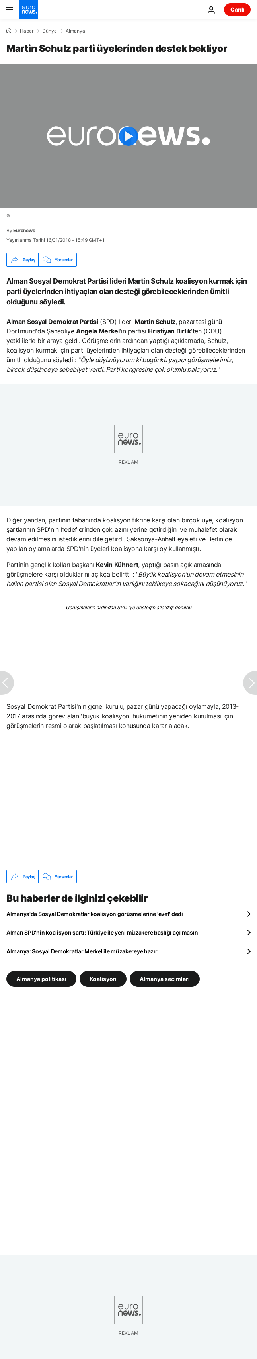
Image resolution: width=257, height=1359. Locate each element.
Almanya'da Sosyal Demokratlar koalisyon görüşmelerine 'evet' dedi (94, 913)
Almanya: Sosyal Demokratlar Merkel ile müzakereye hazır (82, 951)
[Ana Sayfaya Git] (28, 9)
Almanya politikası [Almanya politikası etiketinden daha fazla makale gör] (41, 978)
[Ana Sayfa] (8, 30)
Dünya (49, 31)
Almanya (75, 31)
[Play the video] (128, 136)
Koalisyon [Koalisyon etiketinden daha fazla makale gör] (103, 978)
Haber (26, 31)
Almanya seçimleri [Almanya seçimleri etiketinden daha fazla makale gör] (165, 978)
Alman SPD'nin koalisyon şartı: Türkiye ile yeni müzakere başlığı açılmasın (102, 932)
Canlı (237, 9)
